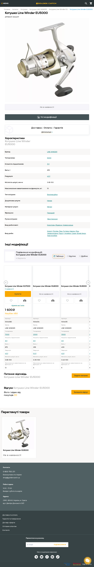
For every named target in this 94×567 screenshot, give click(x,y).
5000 (49, 158)
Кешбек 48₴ (11, 313)
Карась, (73, 231)
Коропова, (51, 225)
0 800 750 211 (9, 471)
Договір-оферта (8, 523)
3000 (63, 334)
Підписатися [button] (60, 544)
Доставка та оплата (9, 515)
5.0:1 (34, 353)
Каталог (15, 9)
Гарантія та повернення (11, 519)
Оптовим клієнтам (9, 526)
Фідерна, (59, 225)
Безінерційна (52, 194)
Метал (49, 207)
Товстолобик (52, 236)
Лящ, (61, 231)
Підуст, (61, 233)
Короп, (50, 231)
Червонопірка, (53, 233)
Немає (49, 201)
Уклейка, (68, 233)
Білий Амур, (81, 233)
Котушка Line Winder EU (58, 9)
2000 (35, 334)
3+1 (48, 164)
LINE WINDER (52, 152)
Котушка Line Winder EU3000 (74, 286)
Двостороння (52, 219)
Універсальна (68, 225)
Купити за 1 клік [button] (18, 305)
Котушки (24, 9)
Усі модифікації (47, 117)
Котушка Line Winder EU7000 (17, 286)
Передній (50, 213)
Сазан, (74, 233)
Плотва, (56, 231)
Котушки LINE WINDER (38, 9)
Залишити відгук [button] (81, 392)
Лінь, (77, 231)
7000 (7, 334)
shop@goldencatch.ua (11, 478)
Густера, (66, 231)
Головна (7, 9)
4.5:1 (48, 176)
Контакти (6, 530)
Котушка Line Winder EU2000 (46, 286)
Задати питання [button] (81, 375)
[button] (6, 283)
